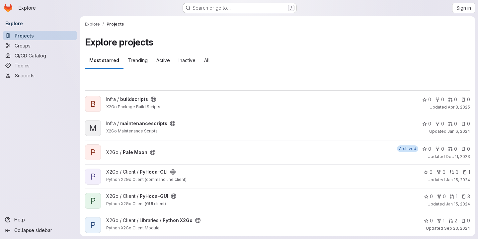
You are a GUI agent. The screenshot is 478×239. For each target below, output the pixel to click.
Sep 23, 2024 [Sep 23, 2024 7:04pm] (457, 228)
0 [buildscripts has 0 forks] (439, 99)
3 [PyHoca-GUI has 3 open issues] (465, 196)
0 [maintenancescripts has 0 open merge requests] (452, 123)
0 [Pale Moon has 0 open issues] (465, 149)
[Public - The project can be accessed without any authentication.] (153, 99)
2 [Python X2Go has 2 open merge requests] (452, 220)
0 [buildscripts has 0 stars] (426, 99)
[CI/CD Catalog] (40, 55)
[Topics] (40, 65)
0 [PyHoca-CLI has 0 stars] (428, 172)
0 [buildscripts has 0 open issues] (465, 99)
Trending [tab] (138, 60)
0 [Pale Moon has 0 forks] (439, 149)
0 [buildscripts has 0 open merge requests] (452, 99)
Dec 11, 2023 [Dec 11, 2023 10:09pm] (458, 156)
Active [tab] (163, 60)
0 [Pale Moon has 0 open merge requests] (452, 149)
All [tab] (207, 60)
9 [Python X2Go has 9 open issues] (465, 220)
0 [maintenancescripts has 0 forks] (439, 123)
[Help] (40, 219)
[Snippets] (40, 75)
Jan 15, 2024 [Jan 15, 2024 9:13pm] (458, 203)
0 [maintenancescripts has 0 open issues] (465, 123)
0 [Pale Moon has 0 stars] (426, 149)
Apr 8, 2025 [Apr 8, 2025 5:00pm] (459, 107)
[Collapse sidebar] (40, 230)
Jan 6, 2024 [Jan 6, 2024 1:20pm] (458, 131)
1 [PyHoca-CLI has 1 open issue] (466, 172)
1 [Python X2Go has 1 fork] (440, 220)
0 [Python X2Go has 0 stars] (428, 220)
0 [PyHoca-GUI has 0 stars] (428, 196)
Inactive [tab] (187, 60)
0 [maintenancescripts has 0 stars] (426, 123)
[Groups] (40, 45)
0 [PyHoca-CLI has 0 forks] (441, 172)
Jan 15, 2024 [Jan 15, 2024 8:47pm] (458, 179)
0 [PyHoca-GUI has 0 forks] (441, 196)
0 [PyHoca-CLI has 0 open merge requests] (453, 172)
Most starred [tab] (104, 60)
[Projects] (40, 35)
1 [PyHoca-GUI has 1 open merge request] (453, 196)
